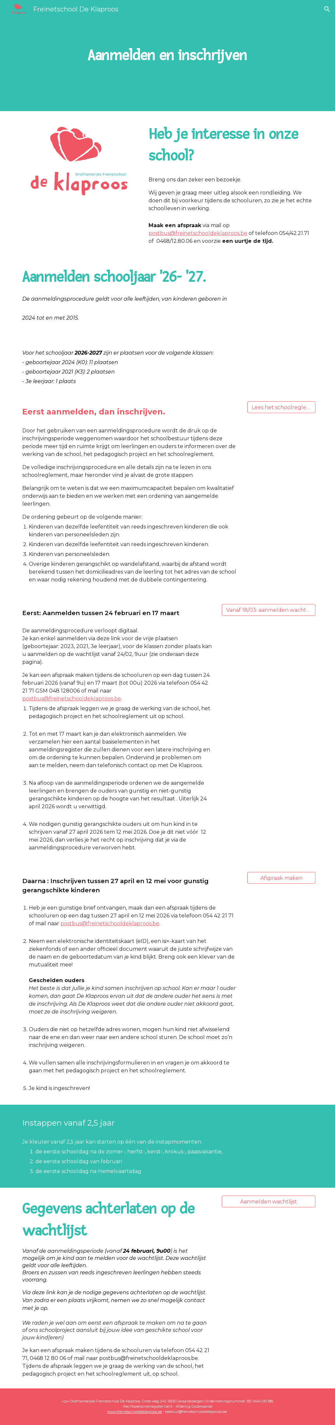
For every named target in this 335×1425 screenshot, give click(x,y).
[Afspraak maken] (281, 878)
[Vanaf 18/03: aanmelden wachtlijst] (268, 610)
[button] (327, 9)
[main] (167, 55)
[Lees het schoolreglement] (281, 407)
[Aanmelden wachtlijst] (268, 1201)
